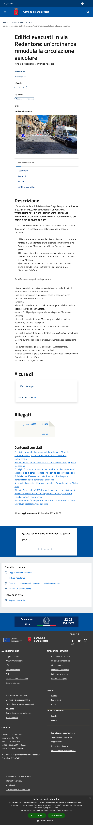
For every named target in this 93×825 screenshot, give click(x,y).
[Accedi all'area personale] (82, 3)
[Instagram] (85, 640)
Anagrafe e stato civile (60, 656)
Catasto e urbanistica (60, 674)
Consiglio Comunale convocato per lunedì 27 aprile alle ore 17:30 (45, 469)
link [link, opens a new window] (70, 810)
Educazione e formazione (16, 695)
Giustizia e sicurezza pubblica (18, 699)
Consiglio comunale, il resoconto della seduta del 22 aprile (42, 452)
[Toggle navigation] (4, 11)
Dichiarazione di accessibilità (18, 789)
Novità (14, 22)
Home (5, 22)
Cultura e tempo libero (60, 660)
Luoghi (54, 715)
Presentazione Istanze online (63, 750)
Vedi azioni (21, 76)
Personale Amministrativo (17, 678)
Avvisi (53, 704)
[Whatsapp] (72, 644)
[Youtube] (79, 640)
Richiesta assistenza (59, 746)
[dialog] (46, 810)
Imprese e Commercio (60, 669)
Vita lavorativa (57, 665)
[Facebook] (72, 640)
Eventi (54, 720)
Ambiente (10, 708)
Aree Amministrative (14, 660)
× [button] (90, 798)
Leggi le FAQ (56, 741)
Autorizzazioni (12, 717)
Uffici (8, 665)
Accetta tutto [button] (37, 815)
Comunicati (25, 22)
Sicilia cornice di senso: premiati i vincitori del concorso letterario (45, 472)
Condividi (20, 71)
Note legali (10, 785)
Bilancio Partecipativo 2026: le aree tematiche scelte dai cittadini (45, 490)
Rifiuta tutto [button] (56, 815)
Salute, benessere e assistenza (18, 713)
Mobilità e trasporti (59, 678)
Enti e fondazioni (13, 669)
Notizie (54, 695)
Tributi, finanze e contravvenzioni (20, 704)
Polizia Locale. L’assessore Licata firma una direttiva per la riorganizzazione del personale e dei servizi (41, 478)
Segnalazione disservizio (61, 737)
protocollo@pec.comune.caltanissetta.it (23, 754)
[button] (46, 821)
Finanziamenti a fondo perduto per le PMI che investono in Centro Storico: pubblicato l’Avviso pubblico (45, 502)
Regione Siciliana (11, 3)
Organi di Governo (13, 656)
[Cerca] (87, 11)
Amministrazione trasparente (18, 776)
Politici (8, 674)
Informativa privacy (14, 780)
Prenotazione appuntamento (63, 732)
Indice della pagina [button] (25, 162)
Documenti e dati (13, 682)
